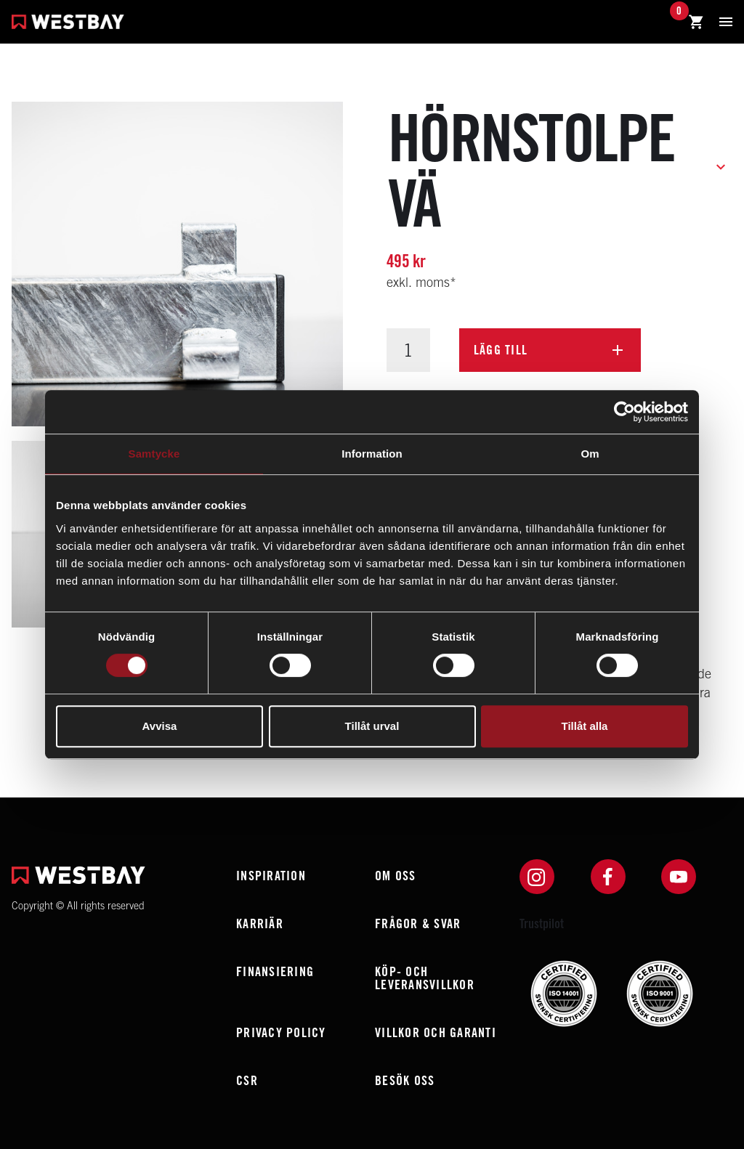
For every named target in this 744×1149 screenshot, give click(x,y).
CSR (247, 1080)
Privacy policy (281, 1032)
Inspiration (271, 875)
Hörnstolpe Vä (531, 170)
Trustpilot (541, 923)
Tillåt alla (585, 726)
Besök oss (404, 1080)
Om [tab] (590, 453)
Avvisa (159, 726)
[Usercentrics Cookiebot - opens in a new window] (624, 412)
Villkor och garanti (435, 1032)
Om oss (395, 875)
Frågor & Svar (418, 923)
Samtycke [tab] (154, 453)
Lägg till (500, 349)
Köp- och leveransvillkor (424, 978)
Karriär (259, 923)
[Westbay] (68, 23)
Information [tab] (372, 453)
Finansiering (275, 971)
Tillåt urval (372, 726)
